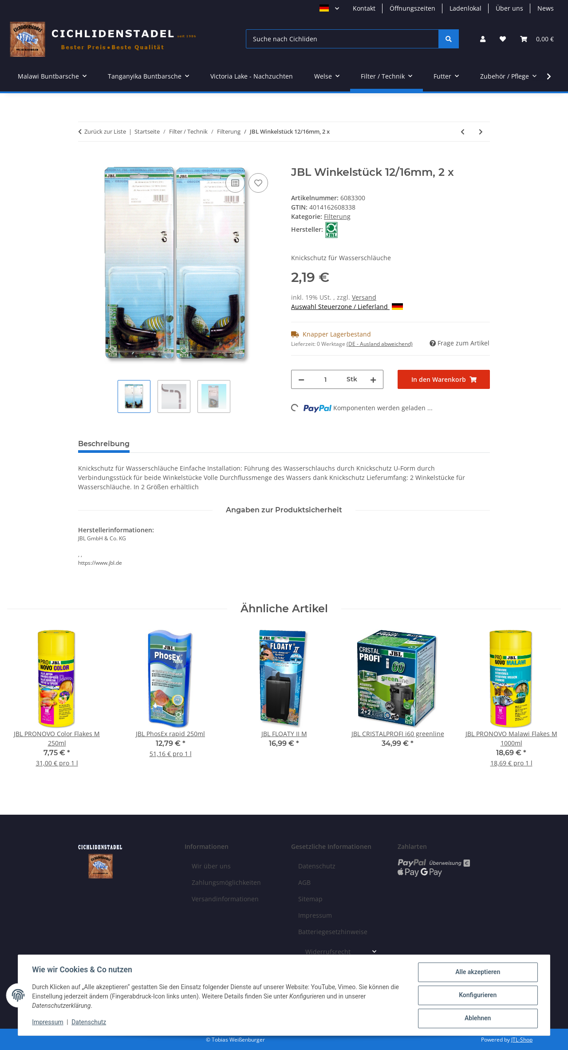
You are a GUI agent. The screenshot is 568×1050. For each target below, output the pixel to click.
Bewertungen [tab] (169, 444)
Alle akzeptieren (477, 972)
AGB (304, 882)
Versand (364, 297)
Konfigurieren (477, 995)
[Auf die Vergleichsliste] (235, 183)
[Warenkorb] (537, 39)
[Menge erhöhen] (373, 379)
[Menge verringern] (301, 379)
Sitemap (310, 899)
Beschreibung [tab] (104, 444)
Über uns (509, 8)
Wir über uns (211, 866)
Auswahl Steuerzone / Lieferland (347, 306)
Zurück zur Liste (105, 131)
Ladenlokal (465, 8)
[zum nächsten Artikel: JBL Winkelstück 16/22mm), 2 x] (481, 131)
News (545, 8)
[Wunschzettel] (503, 39)
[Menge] (325, 379)
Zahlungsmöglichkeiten (226, 882)
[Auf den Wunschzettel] (258, 183)
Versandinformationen (225, 899)
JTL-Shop (521, 1039)
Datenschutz (89, 1022)
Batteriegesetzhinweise (332, 931)
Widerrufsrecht (328, 951)
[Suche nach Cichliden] (342, 38)
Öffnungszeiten (412, 8)
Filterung (337, 216)
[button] (483, 39)
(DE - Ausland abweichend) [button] (380, 344)
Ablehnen (477, 1018)
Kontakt (364, 8)
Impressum (47, 1022)
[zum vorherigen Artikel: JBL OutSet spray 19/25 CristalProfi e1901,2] (463, 131)
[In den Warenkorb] (85, 161)
